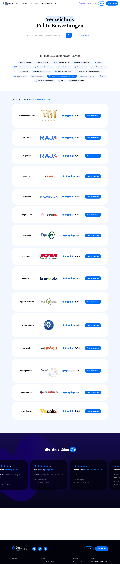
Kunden (57, 3)
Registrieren (102, 548)
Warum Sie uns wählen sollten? (43, 3)
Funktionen (15, 3)
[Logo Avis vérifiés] (7, 3)
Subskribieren (112, 3)
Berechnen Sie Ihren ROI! (46, 562)
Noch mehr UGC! (85, 3)
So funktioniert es (78, 562)
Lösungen (23, 3)
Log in (102, 3)
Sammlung (15, 562)
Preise (30, 3)
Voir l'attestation (93, 116)
